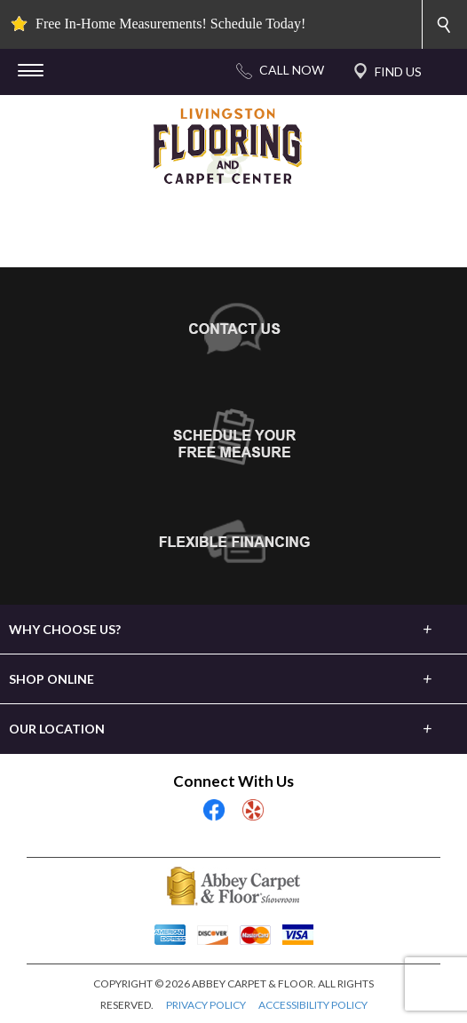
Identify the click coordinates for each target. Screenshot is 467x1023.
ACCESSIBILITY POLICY (313, 1004)
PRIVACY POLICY (206, 1004)
